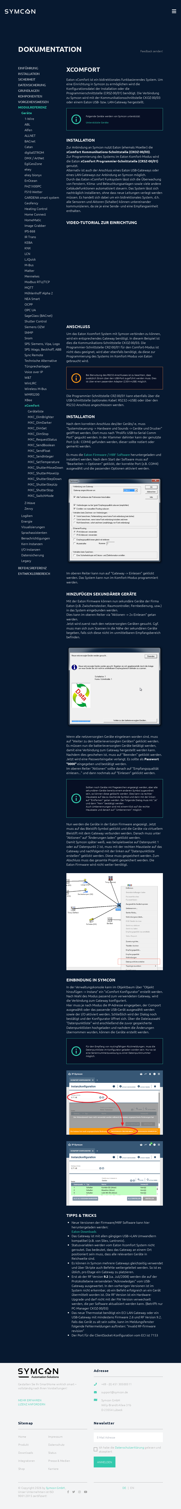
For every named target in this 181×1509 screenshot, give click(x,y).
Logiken (27, 516)
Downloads (25, 1453)
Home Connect (35, 214)
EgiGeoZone (33, 164)
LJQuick (30, 259)
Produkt (23, 1445)
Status (52, 1453)
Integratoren (26, 1461)
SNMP (29, 332)
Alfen (28, 130)
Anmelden (104, 1462)
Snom (29, 338)
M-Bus (29, 265)
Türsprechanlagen (37, 366)
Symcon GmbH (55, 1488)
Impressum (55, 1436)
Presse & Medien (59, 1461)
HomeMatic (33, 220)
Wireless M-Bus (36, 389)
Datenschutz (56, 1445)
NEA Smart (32, 299)
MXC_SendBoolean (41, 445)
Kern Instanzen (32, 544)
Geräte (26, 113)
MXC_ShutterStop (40, 490)
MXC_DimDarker (40, 422)
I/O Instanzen (30, 549)
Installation (29, 74)
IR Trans (30, 237)
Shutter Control (36, 321)
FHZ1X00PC (33, 186)
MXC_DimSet (37, 428)
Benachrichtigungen (35, 538)
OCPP (29, 304)
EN (132, 1488)
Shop (21, 1469)
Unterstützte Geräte (97, 122)
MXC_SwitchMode (41, 495)
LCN (27, 254)
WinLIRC (31, 383)
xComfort (32, 405)
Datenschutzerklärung (129, 1447)
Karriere (53, 1469)
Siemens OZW (35, 327)
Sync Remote (34, 355)
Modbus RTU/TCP (37, 282)
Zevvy (29, 508)
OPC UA (30, 310)
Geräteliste (36, 411)
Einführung (28, 68)
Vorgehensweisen (33, 102)
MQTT (29, 287)
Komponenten (30, 96)
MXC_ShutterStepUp (42, 484)
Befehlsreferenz (32, 568)
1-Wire (29, 119)
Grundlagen (28, 90)
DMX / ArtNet (34, 158)
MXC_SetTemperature (44, 462)
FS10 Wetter (33, 192)
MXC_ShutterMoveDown (45, 467)
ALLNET (30, 135)
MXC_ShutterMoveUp (43, 473)
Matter (29, 270)
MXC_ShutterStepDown (45, 479)
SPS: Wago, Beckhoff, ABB (43, 349)
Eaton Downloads (84, 1231)
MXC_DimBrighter (41, 417)
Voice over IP (34, 372)
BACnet (30, 141)
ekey (28, 169)
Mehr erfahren (30, 1400)
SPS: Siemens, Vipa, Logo (42, 344)
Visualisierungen (33, 527)
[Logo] (20, 11)
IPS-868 (30, 231)
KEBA (28, 242)
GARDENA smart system (42, 197)
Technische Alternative (41, 360)
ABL (27, 124)
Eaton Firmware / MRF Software (107, 454)
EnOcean (31, 180)
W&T (28, 377)
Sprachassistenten (34, 532)
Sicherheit (26, 79)
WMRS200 (32, 394)
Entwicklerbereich (34, 573)
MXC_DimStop (38, 434)
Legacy (26, 561)
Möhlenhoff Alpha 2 (39, 293)
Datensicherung (32, 85)
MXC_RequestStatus (42, 439)
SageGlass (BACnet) (38, 315)
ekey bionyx (33, 175)
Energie (26, 521)
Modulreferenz (32, 107)
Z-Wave (30, 503)
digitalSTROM (34, 152)
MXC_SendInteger (41, 456)
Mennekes (32, 276)
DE (124, 1488)
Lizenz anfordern (31, 1404)
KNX (28, 248)
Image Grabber (35, 225)
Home (22, 1436)
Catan (29, 147)
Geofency (31, 203)
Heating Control (36, 209)
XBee (28, 400)
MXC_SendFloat (39, 450)
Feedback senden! (151, 51)
